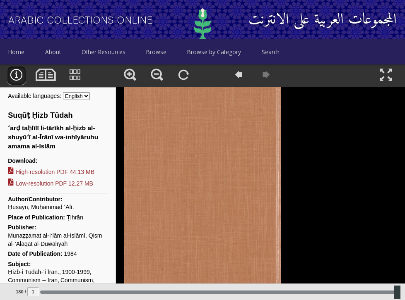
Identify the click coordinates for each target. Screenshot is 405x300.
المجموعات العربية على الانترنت (322, 20)
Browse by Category (214, 52)
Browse (156, 52)
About (53, 52)
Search (271, 52)
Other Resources (103, 52)
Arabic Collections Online (80, 20)
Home (16, 52)
